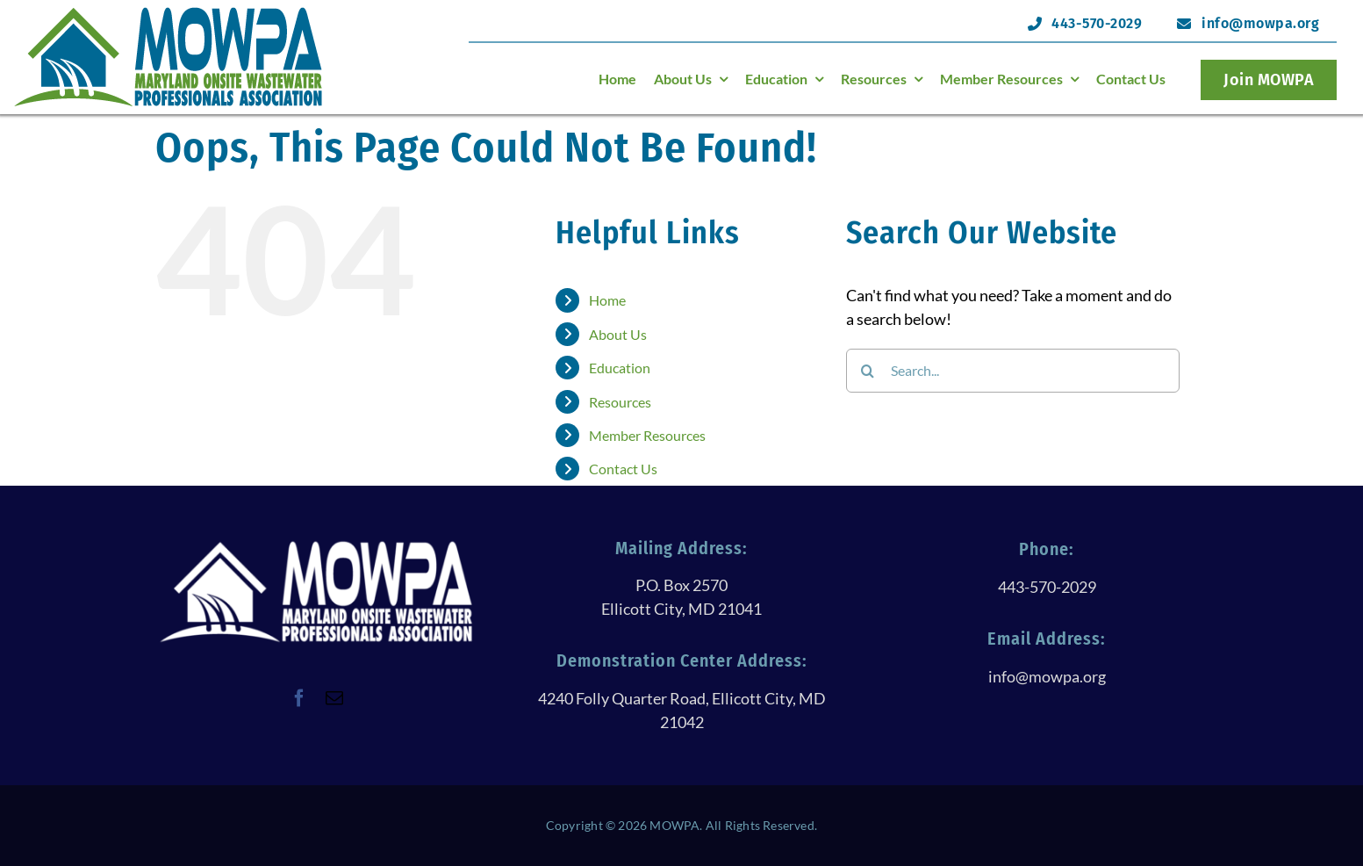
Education (619, 367)
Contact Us (623, 468)
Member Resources (647, 435)
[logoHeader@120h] (168, 12)
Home (607, 300)
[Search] (868, 371)
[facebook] (299, 698)
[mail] (334, 698)
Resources (620, 401)
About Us (618, 334)
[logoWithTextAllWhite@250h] (315, 546)
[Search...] (1013, 371)
